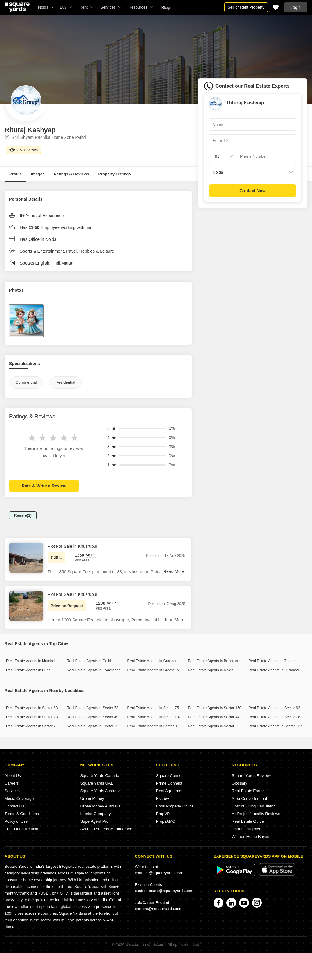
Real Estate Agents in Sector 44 (213, 717)
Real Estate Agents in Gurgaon (152, 661)
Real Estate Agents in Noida (210, 670)
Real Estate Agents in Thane (271, 661)
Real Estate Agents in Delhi (89, 661)
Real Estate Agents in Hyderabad (94, 670)
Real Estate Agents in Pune (28, 670)
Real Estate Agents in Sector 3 (152, 726)
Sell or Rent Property (246, 7)
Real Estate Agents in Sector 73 (92, 708)
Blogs (166, 7)
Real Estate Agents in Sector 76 (274, 717)
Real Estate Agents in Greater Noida (156, 670)
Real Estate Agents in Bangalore (214, 661)
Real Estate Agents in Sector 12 (92, 726)
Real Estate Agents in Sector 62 (274, 708)
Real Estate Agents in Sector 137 (275, 726)
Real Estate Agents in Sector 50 (213, 726)
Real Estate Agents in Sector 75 (153, 708)
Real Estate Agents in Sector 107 (154, 717)
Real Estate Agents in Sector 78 (32, 717)
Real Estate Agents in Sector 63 (32, 708)
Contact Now (252, 190)
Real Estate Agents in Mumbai (30, 661)
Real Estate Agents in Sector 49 (92, 717)
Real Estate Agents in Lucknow (273, 670)
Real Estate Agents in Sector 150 (214, 708)
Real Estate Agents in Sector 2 (31, 726)
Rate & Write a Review (44, 486)
